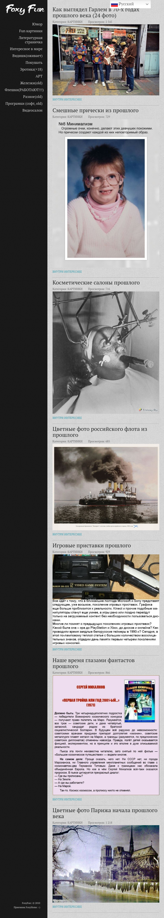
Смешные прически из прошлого (96, 110)
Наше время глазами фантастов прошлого (94, 663)
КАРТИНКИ (74, 22)
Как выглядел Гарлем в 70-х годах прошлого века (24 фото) (96, 12)
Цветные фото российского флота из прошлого (100, 431)
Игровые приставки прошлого (92, 545)
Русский (122, 4)
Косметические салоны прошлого (96, 282)
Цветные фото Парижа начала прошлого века (105, 813)
